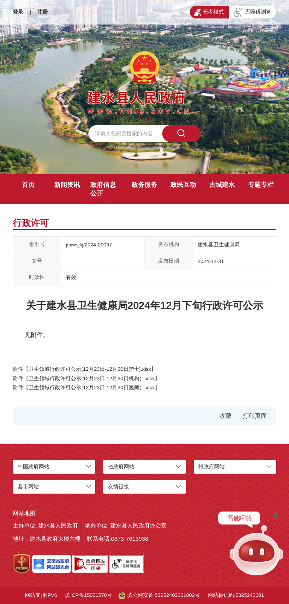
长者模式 (209, 12)
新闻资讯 (67, 184)
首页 (28, 184)
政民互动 (183, 184)
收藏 (225, 416)
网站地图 (24, 513)
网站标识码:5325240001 (236, 595)
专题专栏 (261, 184)
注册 (42, 12)
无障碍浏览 (252, 12)
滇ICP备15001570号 (88, 595)
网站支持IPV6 (41, 595)
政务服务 (144, 184)
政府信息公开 (103, 189)
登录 (18, 12)
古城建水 (222, 184)
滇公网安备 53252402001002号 (159, 595)
